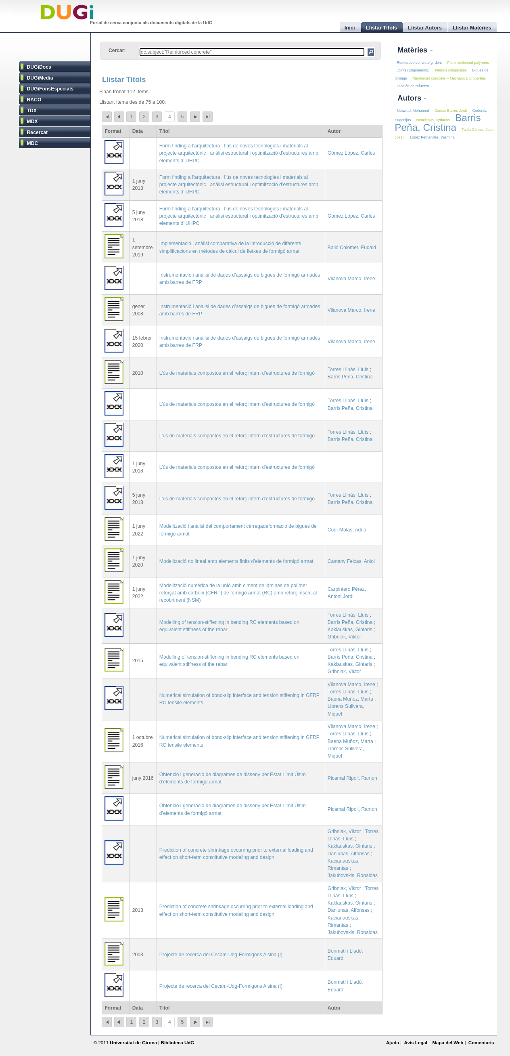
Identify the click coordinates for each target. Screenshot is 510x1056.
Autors (410, 98)
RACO (34, 100)
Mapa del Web (447, 1042)
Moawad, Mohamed (413, 111)
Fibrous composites (451, 70)
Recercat (37, 132)
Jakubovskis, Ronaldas (353, 875)
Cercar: (117, 50)
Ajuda (392, 1042)
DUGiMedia (40, 78)
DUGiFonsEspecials (50, 89)
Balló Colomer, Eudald (352, 247)
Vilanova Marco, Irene (351, 278)
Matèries (413, 50)
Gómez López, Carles (351, 153)
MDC (32, 143)
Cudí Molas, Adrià (347, 530)
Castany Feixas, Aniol (351, 561)
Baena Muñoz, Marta (350, 699)
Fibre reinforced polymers (468, 63)
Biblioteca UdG (177, 1042)
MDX (32, 121)
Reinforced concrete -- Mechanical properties (449, 78)
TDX (32, 110)
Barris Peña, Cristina (350, 377)
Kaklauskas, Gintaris (350, 629)
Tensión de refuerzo (413, 86)
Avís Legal (415, 1042)
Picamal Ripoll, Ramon (352, 778)
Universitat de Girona (133, 1042)
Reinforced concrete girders (419, 63)
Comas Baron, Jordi (451, 111)
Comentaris (481, 1042)
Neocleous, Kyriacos (433, 120)
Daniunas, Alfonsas (349, 854)
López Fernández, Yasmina (432, 137)
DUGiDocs (39, 67)
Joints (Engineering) (413, 70)
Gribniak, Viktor (344, 637)
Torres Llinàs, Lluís (348, 369)
